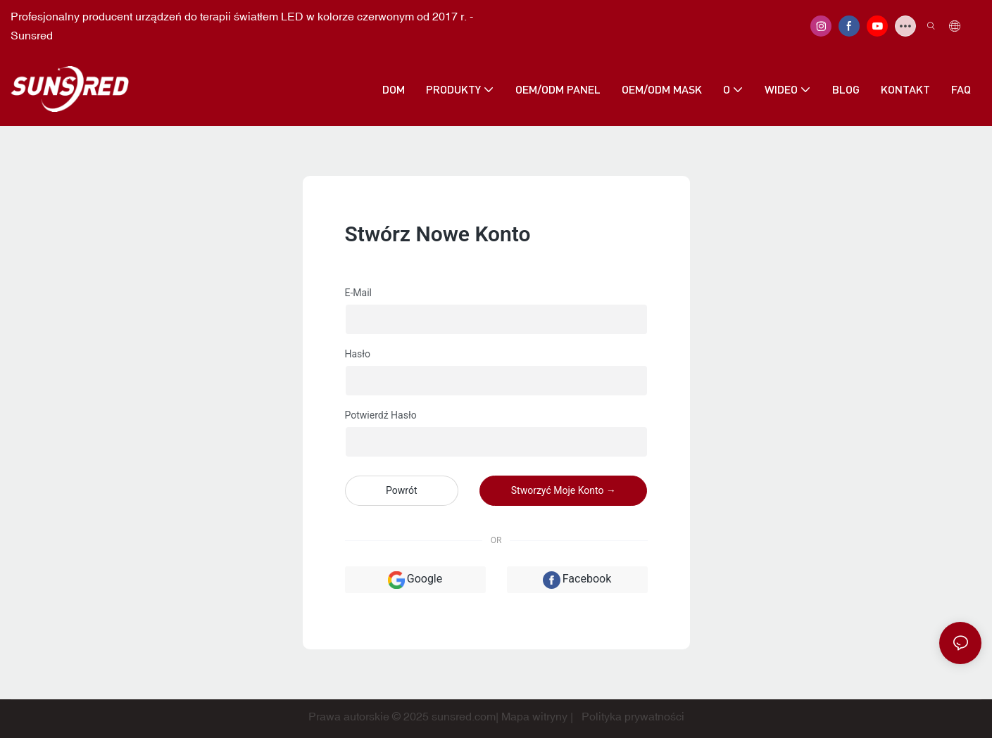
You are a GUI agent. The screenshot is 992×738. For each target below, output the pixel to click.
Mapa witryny (534, 716)
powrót (401, 490)
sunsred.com (464, 716)
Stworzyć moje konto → (563, 490)
